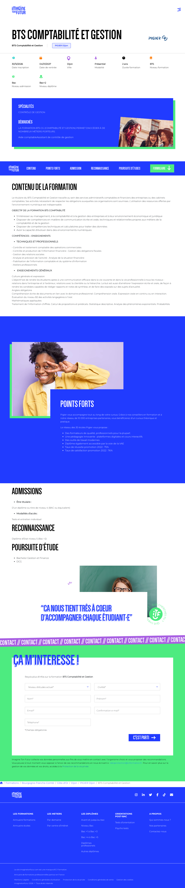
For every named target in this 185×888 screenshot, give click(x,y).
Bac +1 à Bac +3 (89, 831)
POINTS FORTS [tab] (53, 168)
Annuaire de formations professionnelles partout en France (39, 875)
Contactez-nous (157, 831)
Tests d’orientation (125, 822)
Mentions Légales (21, 880)
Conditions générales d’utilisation (46, 880)
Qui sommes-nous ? (160, 819)
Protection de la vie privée (75, 766)
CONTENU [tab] (31, 168)
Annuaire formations (24, 819)
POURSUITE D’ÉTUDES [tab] (129, 168)
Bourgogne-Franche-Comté (38, 783)
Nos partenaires (157, 825)
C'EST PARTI (141, 737)
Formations (12, 783)
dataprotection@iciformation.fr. (126, 763)
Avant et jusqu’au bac (92, 819)
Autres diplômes (90, 851)
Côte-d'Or (62, 783)
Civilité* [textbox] (102, 687)
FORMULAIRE (159, 168)
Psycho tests (121, 828)
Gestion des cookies (124, 880)
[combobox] (58, 686)
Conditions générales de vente (101, 880)
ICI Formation (61, 869)
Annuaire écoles (21, 825)
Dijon (74, 783)
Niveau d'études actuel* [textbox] (41, 687)
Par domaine (54, 819)
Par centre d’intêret (57, 825)
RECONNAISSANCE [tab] (100, 168)
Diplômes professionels (88, 844)
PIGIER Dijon (61, 45)
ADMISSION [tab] (75, 168)
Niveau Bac (87, 825)
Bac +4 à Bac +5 (89, 837)
